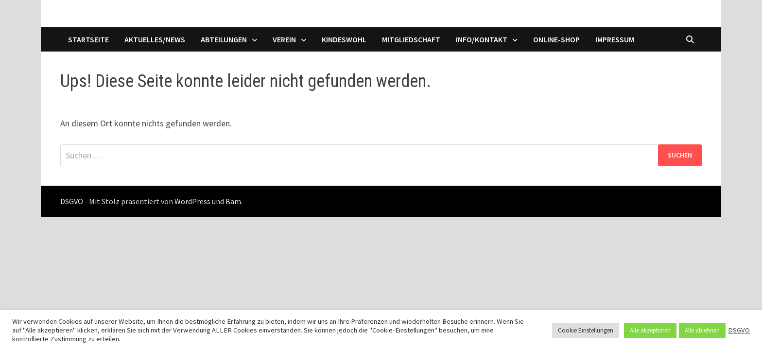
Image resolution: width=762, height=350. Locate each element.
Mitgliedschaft (411, 39)
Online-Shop (556, 39)
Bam (233, 201)
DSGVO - (73, 201)
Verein (284, 39)
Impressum (614, 39)
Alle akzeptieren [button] (650, 330)
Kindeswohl (344, 39)
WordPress (192, 201)
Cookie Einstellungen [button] (585, 330)
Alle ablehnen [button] (702, 330)
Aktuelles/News (154, 39)
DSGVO (739, 330)
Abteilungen (224, 39)
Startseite (88, 39)
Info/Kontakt (481, 39)
